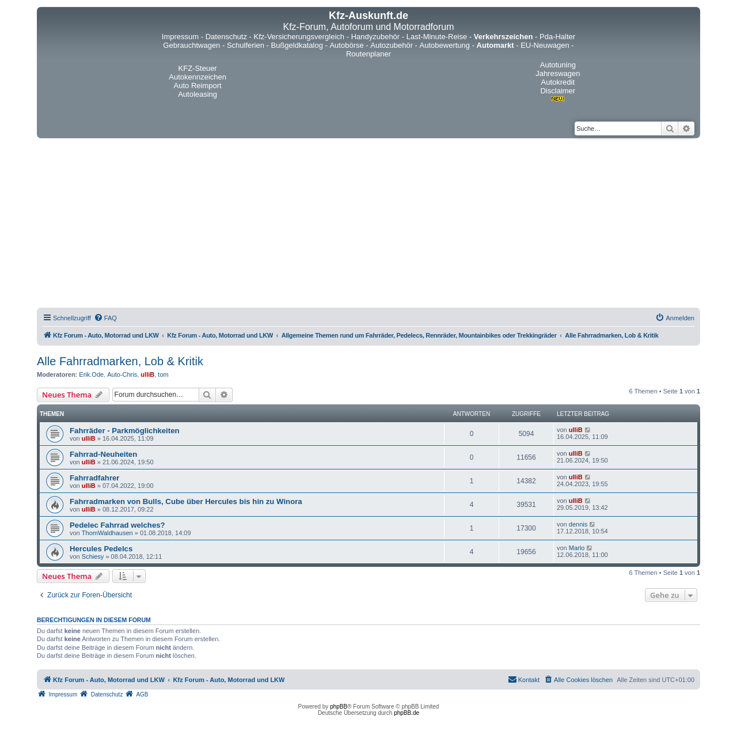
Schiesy (93, 556)
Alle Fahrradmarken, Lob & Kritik (120, 361)
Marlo (577, 547)
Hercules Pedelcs (101, 548)
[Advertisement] (368, 224)
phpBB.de (406, 713)
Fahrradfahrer (94, 478)
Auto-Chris (122, 374)
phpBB (338, 706)
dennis (578, 524)
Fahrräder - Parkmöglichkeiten (125, 430)
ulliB (147, 374)
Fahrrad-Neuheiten (103, 454)
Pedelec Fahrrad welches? (117, 525)
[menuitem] (105, 318)
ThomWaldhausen (107, 532)
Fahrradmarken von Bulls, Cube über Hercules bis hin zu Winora (186, 501)
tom (163, 374)
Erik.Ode (91, 374)
